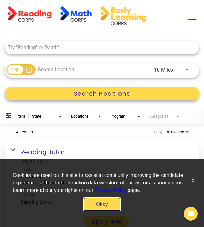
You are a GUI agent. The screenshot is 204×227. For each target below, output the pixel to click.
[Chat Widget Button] (191, 214)
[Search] (102, 93)
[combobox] (99, 47)
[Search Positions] (102, 93)
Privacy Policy (110, 190)
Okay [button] (102, 204)
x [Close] (193, 180)
